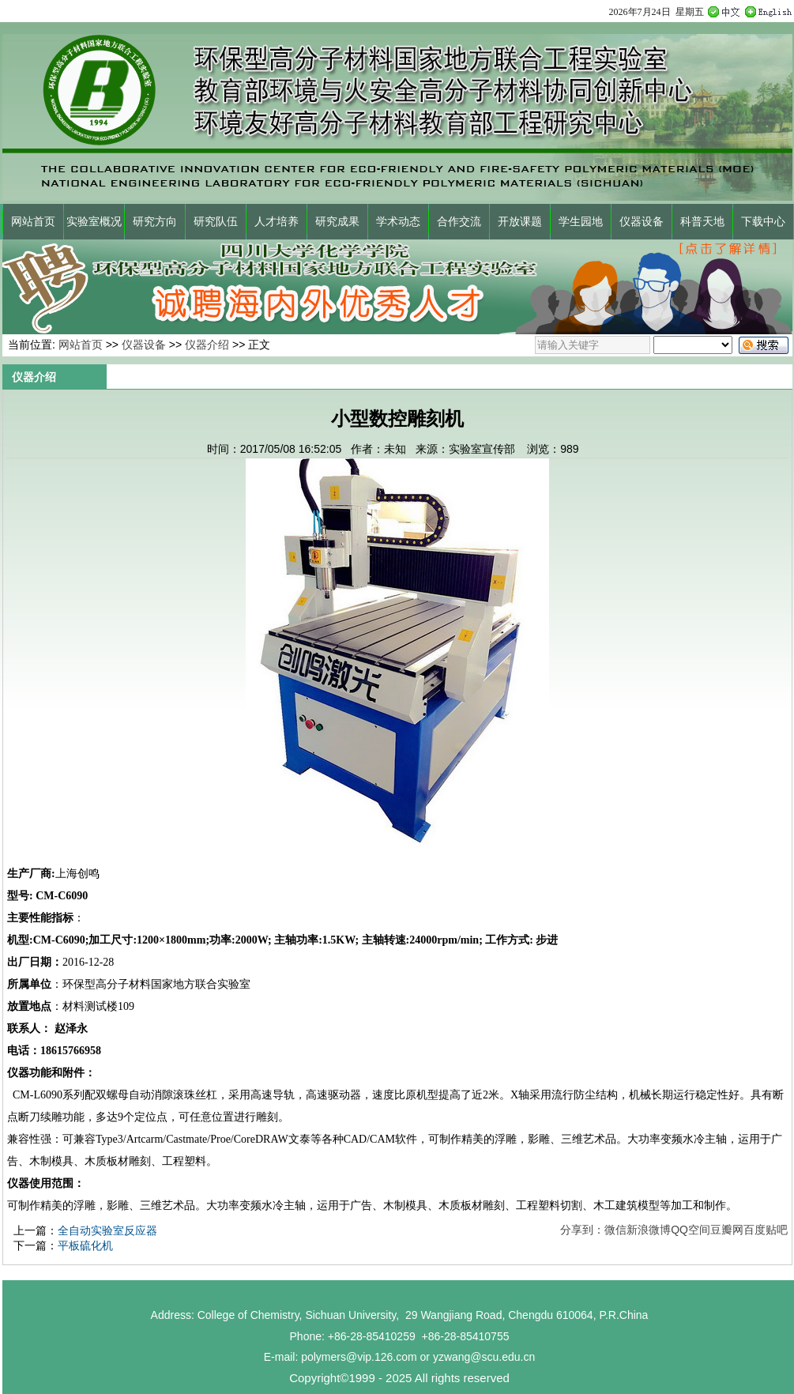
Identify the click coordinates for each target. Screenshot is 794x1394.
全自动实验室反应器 (107, 1230)
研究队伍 (216, 221)
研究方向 (155, 221)
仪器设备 (641, 221)
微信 (615, 1229)
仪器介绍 (207, 344)
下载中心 (763, 221)
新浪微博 (649, 1229)
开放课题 (520, 221)
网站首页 (33, 221)
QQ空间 (690, 1229)
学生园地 (581, 221)
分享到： (582, 1229)
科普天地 (702, 221)
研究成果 (337, 221)
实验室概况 (94, 221)
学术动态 (398, 221)
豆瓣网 (726, 1229)
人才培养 (276, 221)
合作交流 (459, 221)
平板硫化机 (85, 1245)
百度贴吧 (765, 1229)
